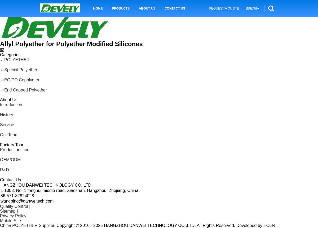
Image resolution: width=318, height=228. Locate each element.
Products (121, 8)
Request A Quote (224, 8)
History (6, 114)
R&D (4, 170)
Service (7, 124)
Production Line (14, 149)
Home (98, 8)
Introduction (11, 104)
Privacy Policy (13, 216)
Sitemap (8, 211)
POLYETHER (15, 60)
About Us (147, 8)
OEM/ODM (10, 159)
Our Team (9, 135)
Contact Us (175, 8)
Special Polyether (18, 70)
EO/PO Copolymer (19, 80)
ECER (269, 225)
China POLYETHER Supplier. (28, 225)
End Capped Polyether (23, 90)
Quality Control (14, 206)
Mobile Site (10, 220)
